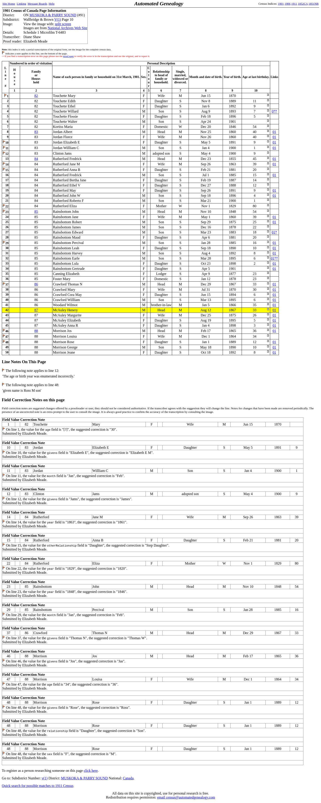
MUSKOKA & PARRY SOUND (52, 15)
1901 (281, 3)
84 (36, 159)
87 (36, 310)
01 (274, 132)
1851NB (314, 3)
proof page (68, 56)
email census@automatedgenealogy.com (186, 797)
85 (36, 211)
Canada (128, 778)
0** (274, 111)
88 (36, 331)
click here (91, 770)
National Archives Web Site (67, 28)
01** (274, 258)
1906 (288, 3)
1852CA (303, 3)
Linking (21, 3)
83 (36, 132)
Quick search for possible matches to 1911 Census (38, 786)
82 (36, 96)
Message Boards (37, 3)
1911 (294, 3)
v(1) (45, 778)
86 (36, 284)
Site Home (8, 3)
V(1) (57, 19)
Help (51, 3)
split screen (63, 24)
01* (274, 232)
